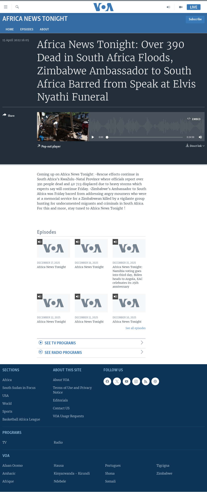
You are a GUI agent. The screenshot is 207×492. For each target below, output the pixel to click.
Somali (110, 481)
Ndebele (60, 481)
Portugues (113, 465)
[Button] (9, 116)
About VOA (61, 380)
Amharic (9, 473)
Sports (7, 412)
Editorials (60, 400)
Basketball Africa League (21, 420)
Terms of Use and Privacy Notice (72, 390)
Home (10, 29)
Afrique (8, 481)
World (7, 404)
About (44, 29)
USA (5, 396)
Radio (58, 442)
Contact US (61, 408)
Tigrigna (162, 465)
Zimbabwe (164, 473)
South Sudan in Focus (19, 388)
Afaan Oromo (12, 465)
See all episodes (136, 328)
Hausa (59, 465)
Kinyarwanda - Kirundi (72, 473)
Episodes (26, 29)
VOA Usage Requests (68, 416)
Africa (7, 380)
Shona (110, 473)
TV (4, 442)
